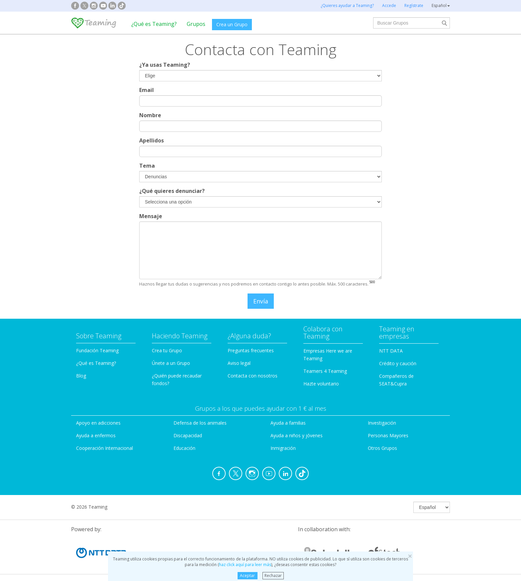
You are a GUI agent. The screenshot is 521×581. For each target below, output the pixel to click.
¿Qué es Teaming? (154, 24)
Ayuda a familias (288, 423)
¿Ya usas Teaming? (164, 64)
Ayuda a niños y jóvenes (296, 435)
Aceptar (247, 575)
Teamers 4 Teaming (325, 371)
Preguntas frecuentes (251, 350)
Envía (260, 301)
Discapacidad (187, 435)
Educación (184, 448)
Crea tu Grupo (167, 350)
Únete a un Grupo (171, 363)
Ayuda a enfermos (96, 435)
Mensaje (150, 216)
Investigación (382, 423)
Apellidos (151, 140)
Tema (147, 165)
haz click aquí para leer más (245, 564)
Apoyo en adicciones (98, 423)
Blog (81, 376)
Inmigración (283, 448)
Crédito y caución (397, 363)
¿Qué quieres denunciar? (172, 191)
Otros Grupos (382, 448)
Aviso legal (239, 363)
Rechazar (273, 575)
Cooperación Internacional (104, 448)
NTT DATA (391, 351)
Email (146, 90)
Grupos (196, 24)
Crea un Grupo (232, 24)
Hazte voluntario (321, 383)
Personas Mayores (388, 435)
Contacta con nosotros (252, 376)
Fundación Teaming (97, 350)
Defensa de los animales (200, 423)
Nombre (150, 115)
